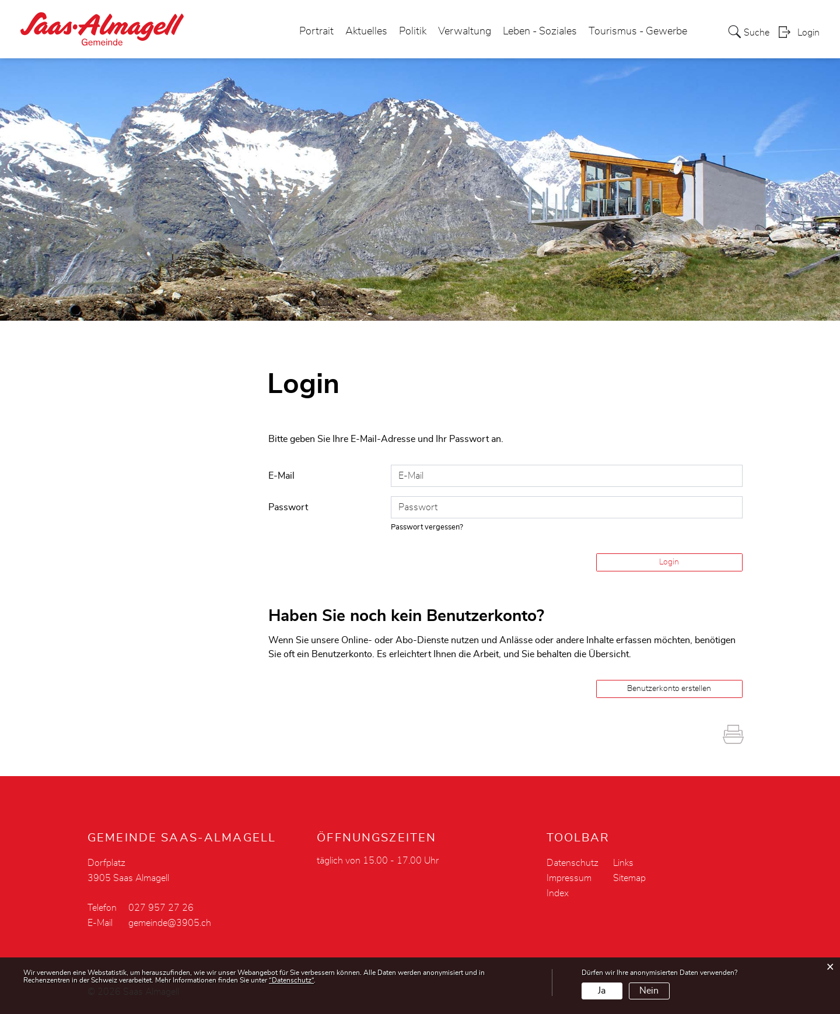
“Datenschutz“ (291, 980)
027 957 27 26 (161, 908)
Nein (649, 990)
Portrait (316, 31)
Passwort (288, 507)
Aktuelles (366, 31)
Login (808, 32)
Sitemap (629, 878)
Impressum (569, 878)
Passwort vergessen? (427, 527)
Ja (602, 990)
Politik (412, 31)
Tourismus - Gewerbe (638, 31)
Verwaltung (464, 31)
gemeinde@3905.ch (169, 923)
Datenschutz (572, 863)
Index (558, 893)
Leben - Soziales (540, 31)
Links (623, 863)
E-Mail (281, 475)
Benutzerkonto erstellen (669, 689)
